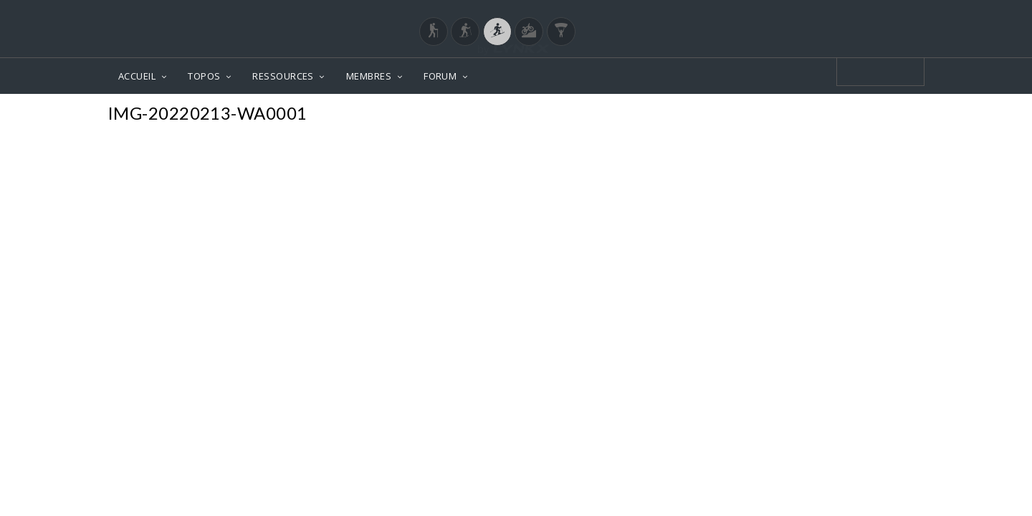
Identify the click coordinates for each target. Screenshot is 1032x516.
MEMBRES (368, 76)
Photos (896, 115)
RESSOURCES (283, 76)
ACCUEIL (137, 76)
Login (850, 13)
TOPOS (204, 76)
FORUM (440, 76)
